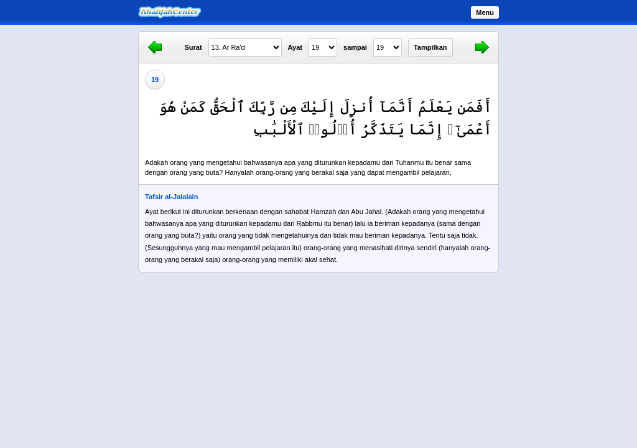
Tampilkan (430, 47)
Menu (485, 12)
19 (155, 79)
